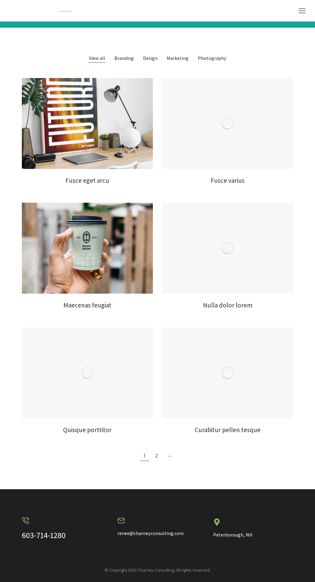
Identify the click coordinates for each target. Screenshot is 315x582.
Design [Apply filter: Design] (150, 58)
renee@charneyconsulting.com (151, 533)
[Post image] (87, 123)
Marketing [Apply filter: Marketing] (178, 58)
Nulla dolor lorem (228, 305)
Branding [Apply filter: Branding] (124, 58)
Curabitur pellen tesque (228, 430)
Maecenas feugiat (87, 305)
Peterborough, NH (233, 535)
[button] (302, 10)
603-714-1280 (44, 535)
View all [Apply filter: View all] (97, 58)
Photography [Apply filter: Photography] (212, 58)
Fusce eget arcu (87, 180)
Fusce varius (228, 180)
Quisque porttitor (87, 430)
